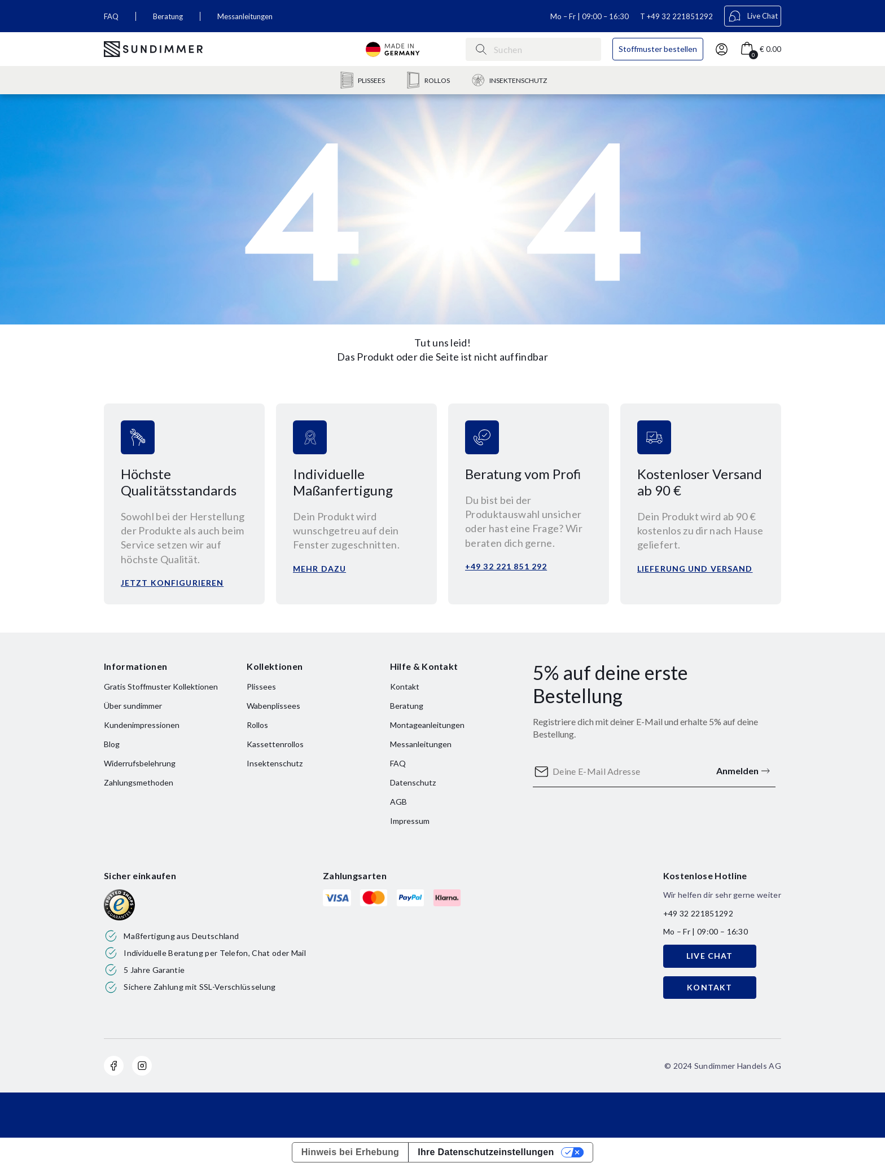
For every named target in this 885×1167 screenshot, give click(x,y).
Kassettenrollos (275, 744)
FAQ (111, 16)
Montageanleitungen (427, 725)
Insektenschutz (275, 763)
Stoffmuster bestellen (658, 49)
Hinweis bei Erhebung (350, 1152)
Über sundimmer (133, 705)
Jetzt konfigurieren (172, 582)
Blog (112, 744)
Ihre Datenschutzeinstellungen (486, 1152)
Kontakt (404, 686)
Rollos (257, 725)
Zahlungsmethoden (138, 782)
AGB (398, 801)
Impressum (410, 821)
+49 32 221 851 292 (506, 566)
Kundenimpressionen (141, 725)
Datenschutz (413, 782)
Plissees (261, 686)
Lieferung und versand (695, 568)
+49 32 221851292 (680, 16)
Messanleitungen (245, 16)
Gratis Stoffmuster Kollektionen (161, 686)
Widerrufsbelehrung (140, 763)
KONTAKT (709, 987)
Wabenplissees (273, 705)
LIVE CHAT (709, 955)
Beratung (168, 16)
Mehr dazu (319, 568)
